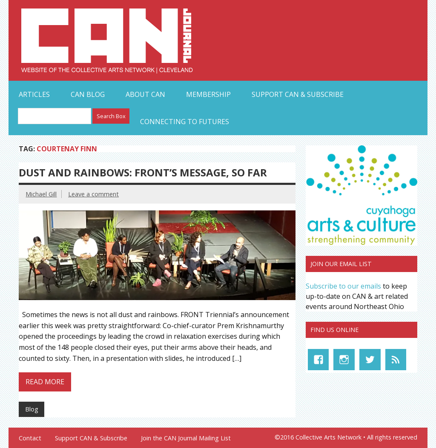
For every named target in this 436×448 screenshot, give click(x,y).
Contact (30, 438)
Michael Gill (41, 194)
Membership (208, 94)
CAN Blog (88, 94)
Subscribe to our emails (343, 286)
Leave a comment (93, 194)
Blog (31, 409)
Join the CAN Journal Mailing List (186, 438)
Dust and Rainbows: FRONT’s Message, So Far (143, 172)
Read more (45, 381)
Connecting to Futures (184, 121)
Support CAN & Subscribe (298, 94)
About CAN (145, 94)
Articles (34, 94)
